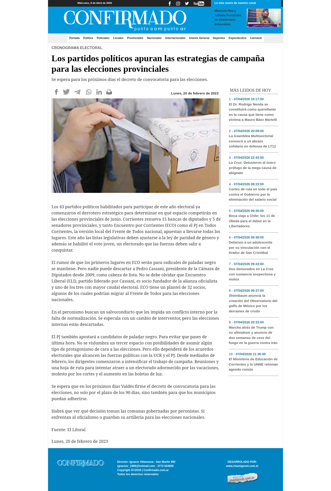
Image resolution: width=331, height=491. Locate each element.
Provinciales (135, 38)
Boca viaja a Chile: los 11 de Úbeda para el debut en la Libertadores (252, 221)
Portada (75, 38)
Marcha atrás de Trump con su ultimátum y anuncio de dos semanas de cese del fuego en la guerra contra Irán (253, 335)
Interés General (199, 38)
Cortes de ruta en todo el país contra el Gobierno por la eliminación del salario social (253, 194)
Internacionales (175, 38)
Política (88, 38)
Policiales (103, 38)
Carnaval (256, 38)
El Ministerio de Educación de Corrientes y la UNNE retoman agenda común (253, 364)
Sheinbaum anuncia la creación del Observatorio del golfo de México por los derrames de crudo (253, 303)
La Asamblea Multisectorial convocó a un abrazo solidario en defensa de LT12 (252, 141)
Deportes (219, 38)
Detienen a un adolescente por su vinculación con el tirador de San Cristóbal (250, 247)
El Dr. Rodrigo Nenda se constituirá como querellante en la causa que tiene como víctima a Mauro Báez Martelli (253, 112)
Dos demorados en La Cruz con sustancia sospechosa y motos (252, 274)
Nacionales (154, 38)
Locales (118, 38)
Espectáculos (237, 38)
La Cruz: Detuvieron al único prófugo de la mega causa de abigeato (253, 168)
